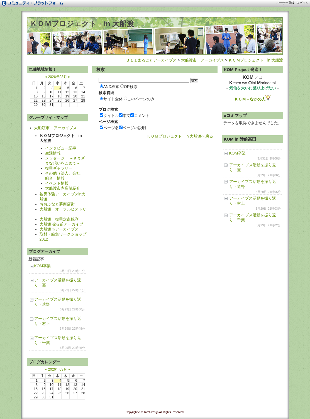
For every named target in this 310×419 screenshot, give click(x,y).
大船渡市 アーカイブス (202, 60)
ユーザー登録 (285, 2)
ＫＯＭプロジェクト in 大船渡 (82, 23)
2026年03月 (57, 77)
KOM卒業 (42, 266)
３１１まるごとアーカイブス (151, 60)
